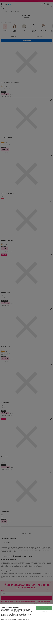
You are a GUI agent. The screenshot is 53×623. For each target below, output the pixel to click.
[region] (26, 613)
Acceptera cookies (44, 608)
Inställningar (44, 611)
